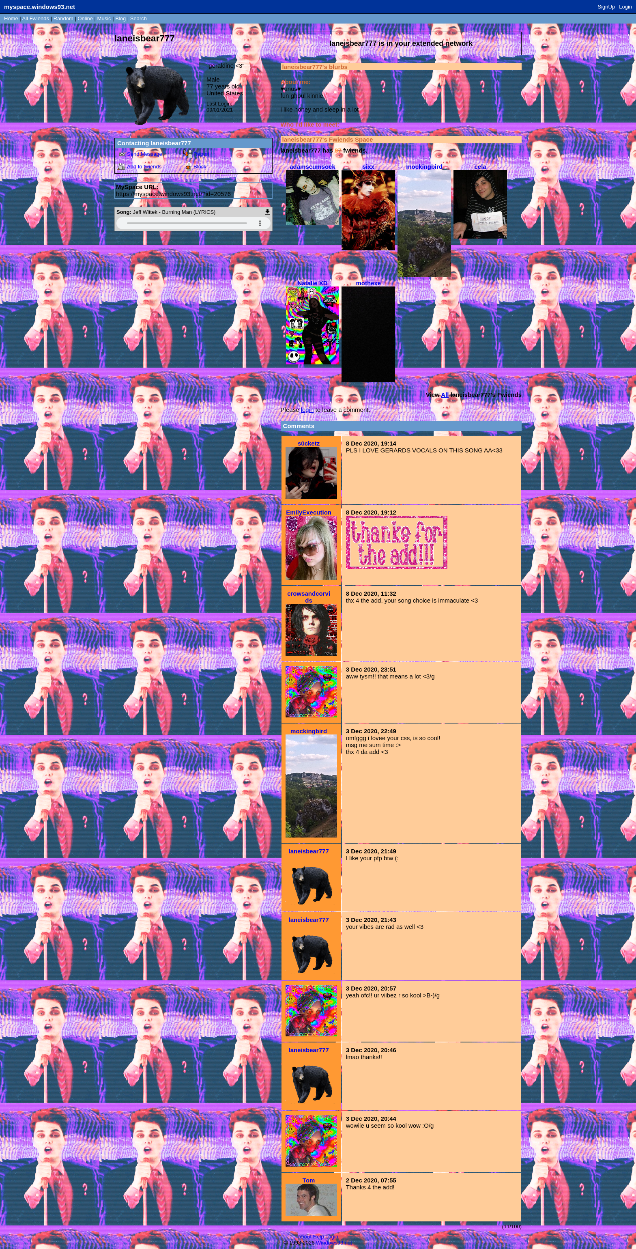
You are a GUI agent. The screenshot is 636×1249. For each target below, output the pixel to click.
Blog (120, 18)
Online (85, 18)
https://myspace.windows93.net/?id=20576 (173, 193)
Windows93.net (334, 1243)
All (35, 18)
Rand (63, 18)
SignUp (606, 7)
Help (318, 1237)
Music (104, 18)
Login (625, 7)
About (305, 1237)
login (307, 409)
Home (11, 18)
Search (138, 18)
